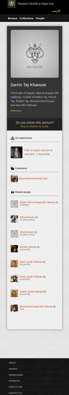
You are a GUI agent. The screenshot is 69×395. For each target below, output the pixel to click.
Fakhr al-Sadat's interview (37, 150)
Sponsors (14, 381)
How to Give (15, 387)
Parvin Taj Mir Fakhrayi (33, 278)
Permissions (16, 375)
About (12, 363)
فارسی (56, 10)
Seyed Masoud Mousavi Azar (33, 178)
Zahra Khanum (29, 218)
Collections (26, 18)
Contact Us (15, 393)
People (40, 18)
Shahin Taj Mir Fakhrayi (33, 293)
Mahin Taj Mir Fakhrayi (32, 263)
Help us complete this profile (34, 126)
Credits (13, 369)
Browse (12, 18)
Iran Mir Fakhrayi (30, 248)
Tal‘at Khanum (28, 233)
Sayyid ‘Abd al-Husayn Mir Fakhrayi (39, 204)
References (16, 111)
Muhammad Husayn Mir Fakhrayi (38, 308)
